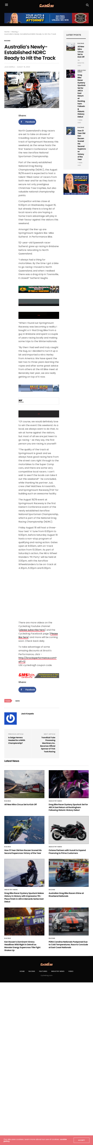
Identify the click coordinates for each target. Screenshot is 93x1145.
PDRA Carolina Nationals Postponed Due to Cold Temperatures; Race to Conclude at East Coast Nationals (68, 944)
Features (43, 971)
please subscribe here (32, 630)
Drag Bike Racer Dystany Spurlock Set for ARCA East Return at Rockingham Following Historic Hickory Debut (82, 96)
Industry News (82, 71)
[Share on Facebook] (27, 122)
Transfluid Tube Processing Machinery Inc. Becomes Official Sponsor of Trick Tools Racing (47, 744)
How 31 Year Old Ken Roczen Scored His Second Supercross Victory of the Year (82, 145)
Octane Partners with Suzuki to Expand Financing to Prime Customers (67, 852)
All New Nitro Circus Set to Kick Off (81, 51)
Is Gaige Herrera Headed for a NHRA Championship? (16, 740)
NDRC (17, 701)
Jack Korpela (9, 67)
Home (22, 971)
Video (70, 971)
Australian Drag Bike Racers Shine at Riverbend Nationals (66, 894)
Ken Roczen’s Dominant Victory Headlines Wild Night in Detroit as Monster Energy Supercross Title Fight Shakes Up (22, 946)
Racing (7, 40)
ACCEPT (81, 1140)
